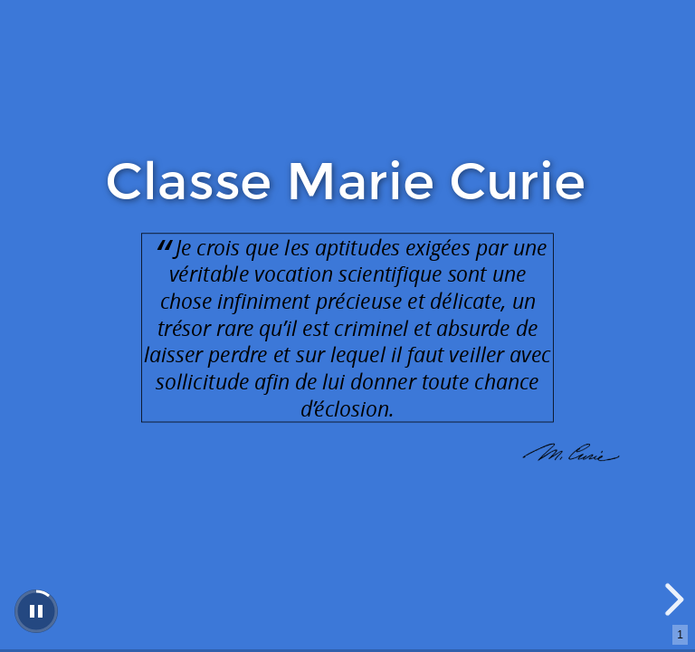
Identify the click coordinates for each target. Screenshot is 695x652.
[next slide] (671, 599)
